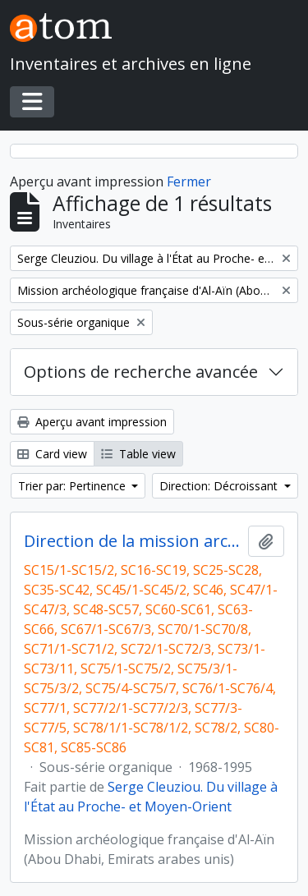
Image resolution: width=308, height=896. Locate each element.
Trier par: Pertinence (73, 486)
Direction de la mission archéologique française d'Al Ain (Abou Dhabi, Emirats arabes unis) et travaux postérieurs (132, 541)
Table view (138, 454)
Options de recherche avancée (141, 372)
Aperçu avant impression (92, 422)
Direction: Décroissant (220, 486)
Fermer (189, 181)
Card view (52, 454)
